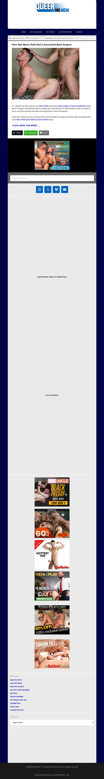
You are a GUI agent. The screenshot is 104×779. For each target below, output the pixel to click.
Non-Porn (14, 693)
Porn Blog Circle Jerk (18, 700)
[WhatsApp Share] (31, 132)
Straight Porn (15, 703)
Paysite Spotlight (16, 696)
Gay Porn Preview (17, 686)
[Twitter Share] (17, 132)
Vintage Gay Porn (17, 710)
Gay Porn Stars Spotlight (63, 38)
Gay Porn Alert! (16, 680)
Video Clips (14, 707)
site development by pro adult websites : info (52, 775)
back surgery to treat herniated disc (72, 106)
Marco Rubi (43, 106)
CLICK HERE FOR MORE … (26, 125)
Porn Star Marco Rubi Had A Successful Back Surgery (42, 44)
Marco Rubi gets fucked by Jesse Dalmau (33, 120)
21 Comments (34, 38)
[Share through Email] (44, 132)
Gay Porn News (16, 683)
